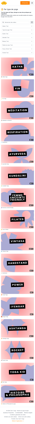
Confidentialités (19, 412)
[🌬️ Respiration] (17, 142)
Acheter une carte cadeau (10, 416)
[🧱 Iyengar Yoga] (17, 316)
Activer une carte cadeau (24, 416)
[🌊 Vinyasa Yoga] (17, 251)
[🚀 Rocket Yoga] (17, 360)
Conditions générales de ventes (18, 414)
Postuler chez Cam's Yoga (17, 418)
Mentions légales (28, 412)
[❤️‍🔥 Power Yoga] (17, 295)
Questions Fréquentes (8, 412)
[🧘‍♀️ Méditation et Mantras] (17, 120)
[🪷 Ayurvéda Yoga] (17, 164)
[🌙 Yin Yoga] (17, 98)
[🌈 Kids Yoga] (17, 382)
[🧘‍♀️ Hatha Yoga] (17, 77)
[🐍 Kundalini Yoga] (17, 186)
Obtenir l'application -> (18, 421)
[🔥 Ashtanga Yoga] (17, 338)
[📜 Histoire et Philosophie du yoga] (17, 404)
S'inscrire (25, 3)
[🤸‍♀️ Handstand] (17, 273)
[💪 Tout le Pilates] (17, 229)
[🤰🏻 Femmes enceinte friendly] (17, 207)
